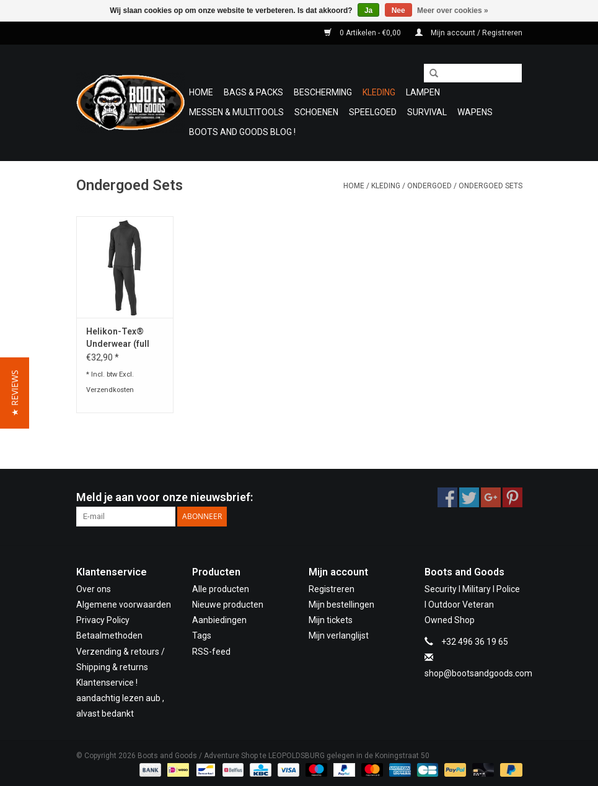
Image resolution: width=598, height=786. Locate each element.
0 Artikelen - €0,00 (363, 32)
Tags (201, 635)
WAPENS (475, 112)
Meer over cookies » (452, 10)
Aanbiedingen (219, 620)
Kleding (379, 92)
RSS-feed (211, 652)
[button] (14, 393)
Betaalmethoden (109, 635)
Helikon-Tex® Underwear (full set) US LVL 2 (117, 338)
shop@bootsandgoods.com (478, 673)
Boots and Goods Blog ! (242, 132)
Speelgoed (373, 112)
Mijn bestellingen (341, 604)
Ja (368, 10)
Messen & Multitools (236, 112)
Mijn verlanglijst (339, 635)
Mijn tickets (331, 620)
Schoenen (316, 112)
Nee (398, 10)
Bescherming (323, 92)
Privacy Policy (103, 620)
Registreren (331, 589)
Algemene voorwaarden (123, 604)
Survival (427, 112)
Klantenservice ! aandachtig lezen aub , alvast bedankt (120, 698)
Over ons (93, 589)
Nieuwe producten (227, 604)
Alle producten (220, 589)
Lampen (423, 92)
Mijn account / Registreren (468, 32)
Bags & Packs (253, 92)
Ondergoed (429, 185)
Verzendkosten (110, 390)
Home (201, 92)
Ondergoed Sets (490, 185)
